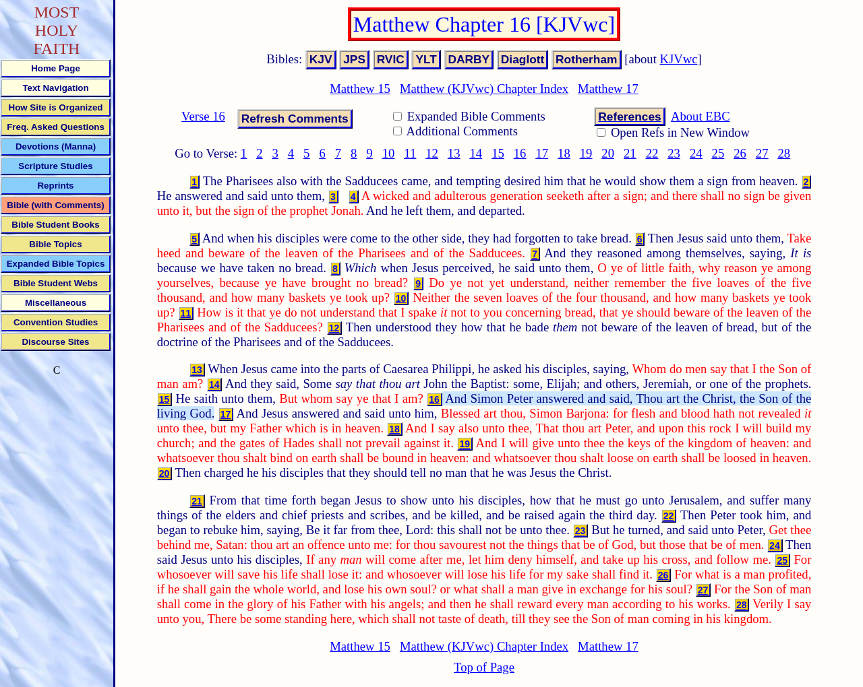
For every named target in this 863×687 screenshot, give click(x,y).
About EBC (700, 116)
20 (607, 153)
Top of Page (484, 667)
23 (673, 153)
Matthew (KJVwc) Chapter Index (484, 88)
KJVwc (679, 59)
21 (630, 153)
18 (564, 153)
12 (431, 153)
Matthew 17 (608, 88)
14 (476, 153)
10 (388, 153)
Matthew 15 (360, 88)
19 (586, 153)
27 (762, 153)
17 (541, 153)
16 (520, 153)
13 (454, 153)
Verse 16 (203, 116)
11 (410, 153)
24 (696, 153)
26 (740, 153)
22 (652, 153)
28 (783, 153)
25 (718, 153)
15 (498, 153)
